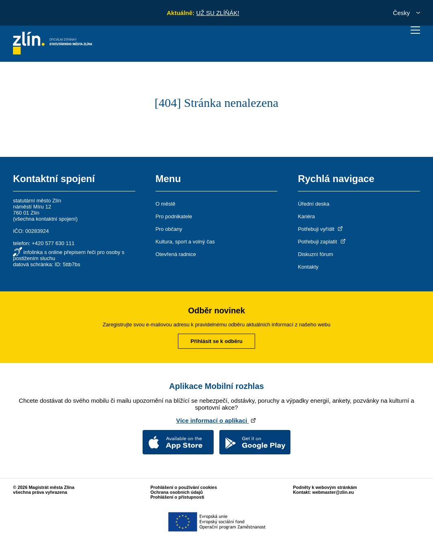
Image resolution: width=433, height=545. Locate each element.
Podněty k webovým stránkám (325, 487)
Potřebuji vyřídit (321, 229)
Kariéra (306, 216)
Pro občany (169, 229)
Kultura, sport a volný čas (185, 242)
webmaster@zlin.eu (333, 492)
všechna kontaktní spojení (45, 219)
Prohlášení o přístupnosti (177, 497)
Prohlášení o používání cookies (183, 487)
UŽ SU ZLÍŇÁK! (217, 12)
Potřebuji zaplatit (322, 242)
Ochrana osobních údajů (176, 492)
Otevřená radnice (176, 254)
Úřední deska (313, 204)
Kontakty (308, 267)
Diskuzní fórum (315, 254)
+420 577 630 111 (53, 243)
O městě (165, 204)
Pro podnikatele (174, 216)
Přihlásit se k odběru (216, 341)
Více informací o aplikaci (216, 420)
